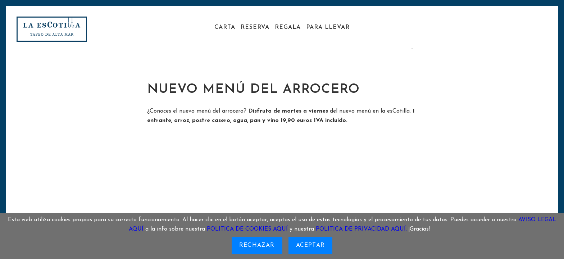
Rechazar (257, 245)
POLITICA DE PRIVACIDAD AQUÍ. (361, 229)
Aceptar (310, 245)
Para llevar (328, 27)
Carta (224, 27)
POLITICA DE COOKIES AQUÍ (247, 229)
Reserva (255, 27)
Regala (288, 27)
